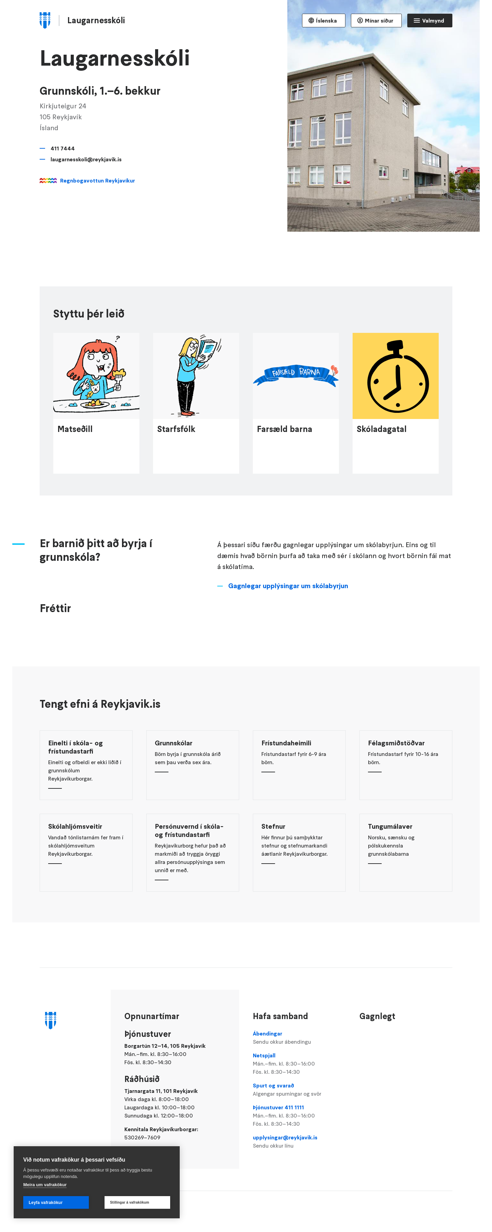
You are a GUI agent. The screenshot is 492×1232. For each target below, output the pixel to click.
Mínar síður (379, 20)
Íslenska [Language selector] (326, 20)
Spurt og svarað (299, 1090)
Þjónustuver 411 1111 (299, 1116)
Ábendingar (299, 1038)
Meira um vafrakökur (45, 1184)
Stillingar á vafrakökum (129, 1202)
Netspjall (299, 1064)
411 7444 (63, 148)
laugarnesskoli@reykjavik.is (86, 159)
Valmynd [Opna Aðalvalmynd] (433, 20)
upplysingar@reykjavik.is (299, 1142)
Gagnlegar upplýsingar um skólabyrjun (288, 633)
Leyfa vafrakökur (46, 1202)
